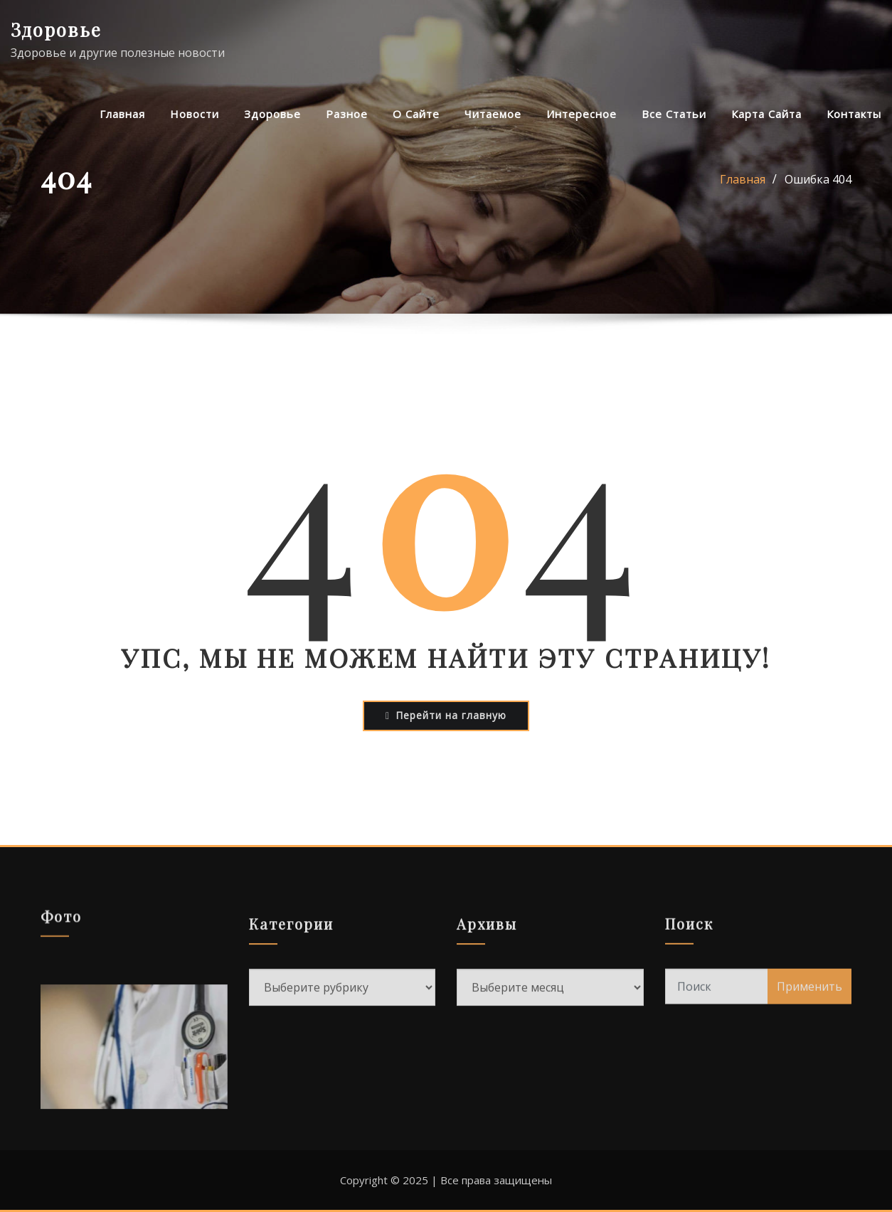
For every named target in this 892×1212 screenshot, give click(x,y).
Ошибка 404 (818, 179)
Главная (122, 114)
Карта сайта (766, 114)
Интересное (581, 114)
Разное (347, 114)
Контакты (854, 114)
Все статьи (674, 114)
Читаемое (492, 114)
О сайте (416, 114)
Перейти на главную (446, 715)
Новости (194, 114)
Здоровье (56, 29)
